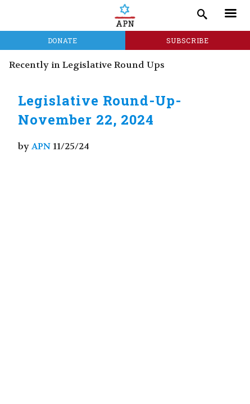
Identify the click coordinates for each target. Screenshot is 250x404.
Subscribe (187, 40)
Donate (63, 40)
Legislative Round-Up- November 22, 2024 (99, 109)
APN (41, 146)
